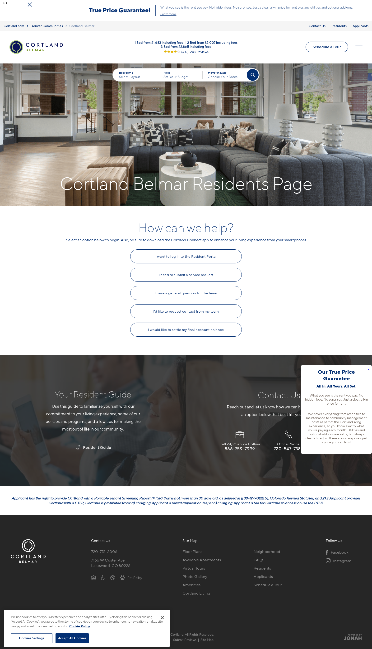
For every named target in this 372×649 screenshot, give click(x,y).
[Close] (162, 617)
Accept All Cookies (72, 638)
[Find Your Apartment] (253, 75)
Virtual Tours (193, 568)
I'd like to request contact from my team (186, 311)
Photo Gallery (194, 576)
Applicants (360, 26)
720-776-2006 (104, 551)
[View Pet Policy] (131, 577)
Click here (200, 14)
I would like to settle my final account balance (186, 330)
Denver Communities (47, 26)
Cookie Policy (79, 626)
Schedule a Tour (327, 46)
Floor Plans (192, 551)
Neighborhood (267, 551)
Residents (339, 26)
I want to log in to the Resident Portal (186, 256)
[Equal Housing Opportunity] (93, 577)
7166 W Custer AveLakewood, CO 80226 (110, 563)
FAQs (258, 559)
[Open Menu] (359, 47)
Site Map (207, 640)
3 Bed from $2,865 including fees (186, 46)
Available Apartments (201, 559)
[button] (4, 3)
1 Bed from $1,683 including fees (159, 42)
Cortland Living (196, 593)
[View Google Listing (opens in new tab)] (186, 51)
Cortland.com (14, 26)
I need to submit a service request (186, 275)
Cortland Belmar (81, 26)
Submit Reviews (184, 640)
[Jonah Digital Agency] (350, 637)
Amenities (191, 584)
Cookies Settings (31, 638)
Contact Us (317, 26)
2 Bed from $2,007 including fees (212, 42)
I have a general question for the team (186, 293)
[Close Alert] (348, 4)
